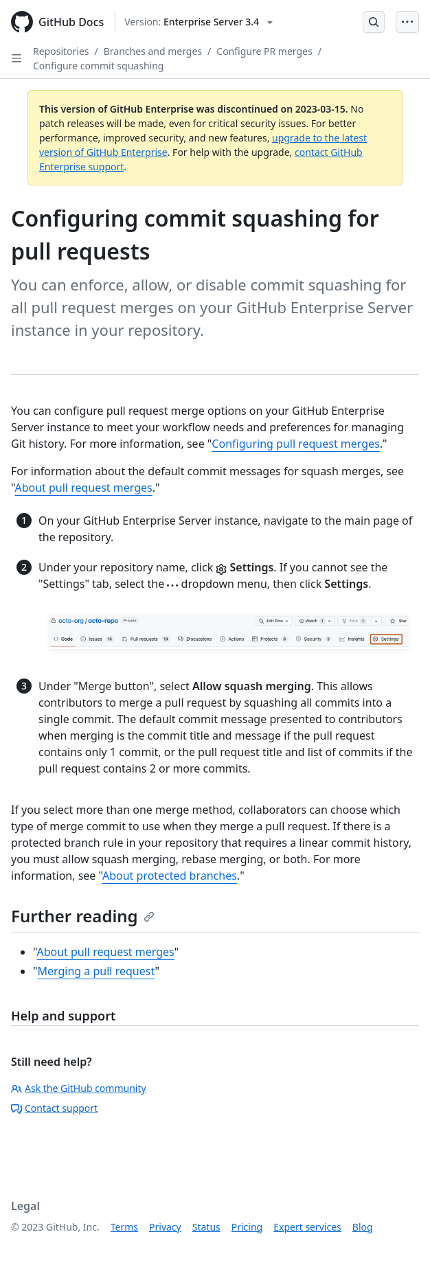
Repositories (61, 51)
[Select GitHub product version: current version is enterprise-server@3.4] (198, 22)
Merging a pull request (96, 971)
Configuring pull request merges (295, 443)
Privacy (165, 1226)
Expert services (307, 1226)
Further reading (83, 915)
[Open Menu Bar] (407, 22)
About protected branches (169, 875)
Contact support (54, 1108)
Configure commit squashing (98, 65)
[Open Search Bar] (374, 22)
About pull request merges (83, 487)
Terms (124, 1226)
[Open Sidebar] (16, 58)
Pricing (246, 1226)
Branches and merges (153, 51)
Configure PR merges (264, 51)
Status (206, 1226)
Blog (362, 1226)
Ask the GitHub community (78, 1088)
